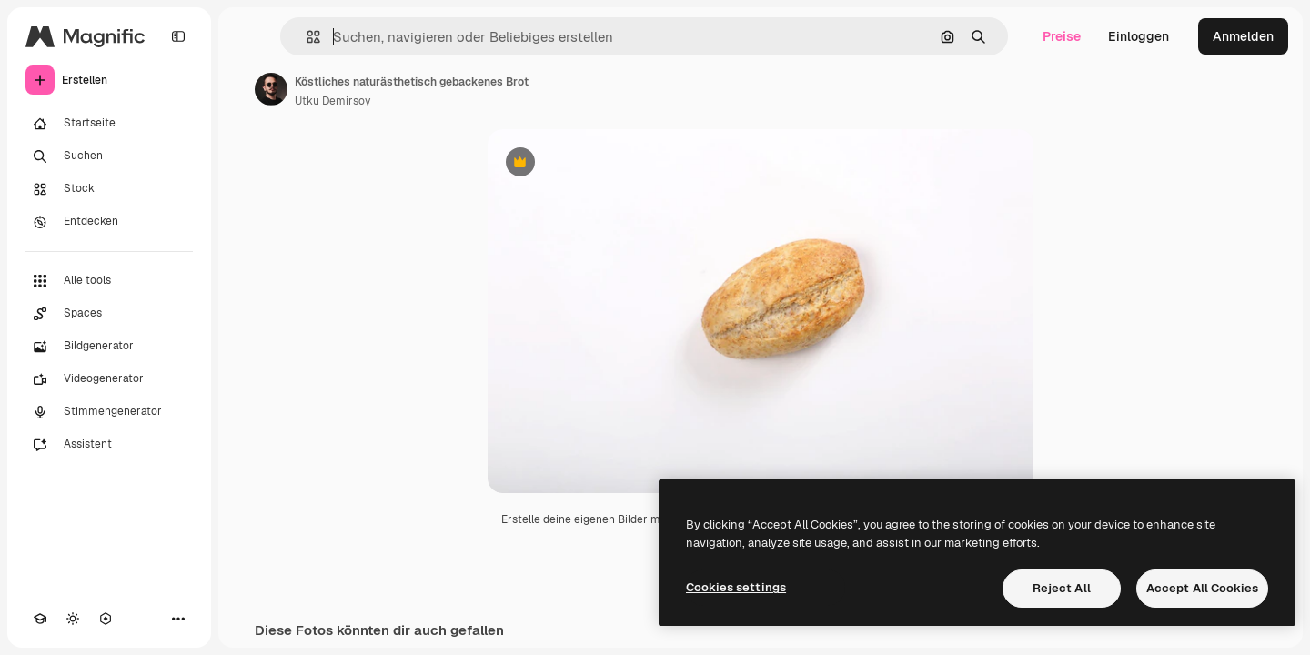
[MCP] (105, 618)
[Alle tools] (109, 281)
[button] (306, 37)
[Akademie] (40, 618)
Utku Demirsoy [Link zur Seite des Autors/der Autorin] (332, 101)
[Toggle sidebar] (178, 36)
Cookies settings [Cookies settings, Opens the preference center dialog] (736, 587)
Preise (1062, 36)
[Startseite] (109, 123)
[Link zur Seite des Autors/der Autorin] (271, 89)
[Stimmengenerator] (109, 412)
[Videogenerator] (109, 379)
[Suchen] (109, 156)
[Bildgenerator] (109, 346)
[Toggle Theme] (72, 618)
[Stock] (109, 189)
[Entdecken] (109, 222)
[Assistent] (109, 444)
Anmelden (1243, 36)
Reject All (1062, 588)
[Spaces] (109, 313)
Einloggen (1138, 36)
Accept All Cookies (1202, 588)
